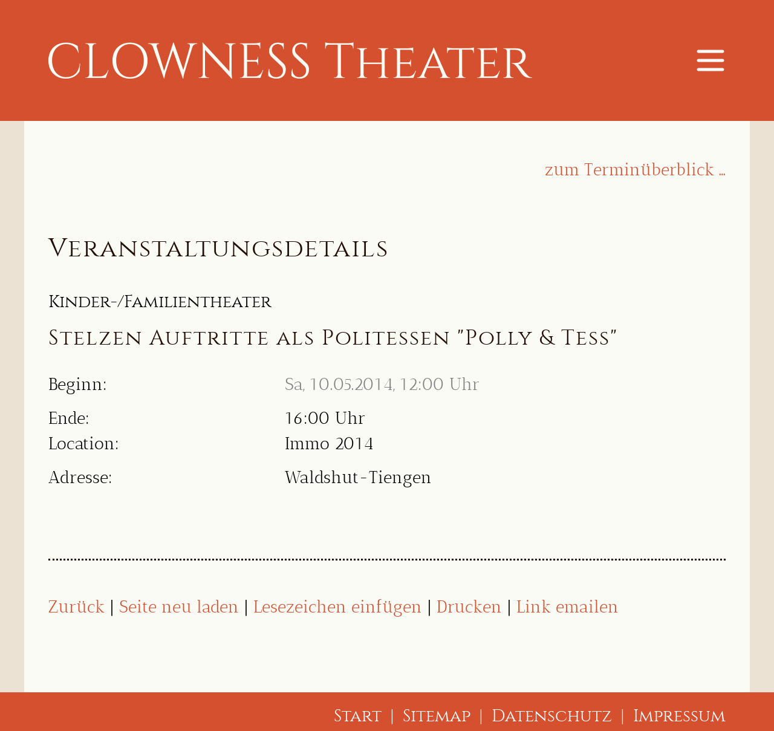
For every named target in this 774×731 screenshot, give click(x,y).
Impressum (679, 716)
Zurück (76, 606)
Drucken (469, 606)
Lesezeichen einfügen (337, 606)
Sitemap (436, 716)
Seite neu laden (179, 606)
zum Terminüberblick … (635, 169)
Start (358, 716)
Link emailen (567, 606)
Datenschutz (552, 716)
